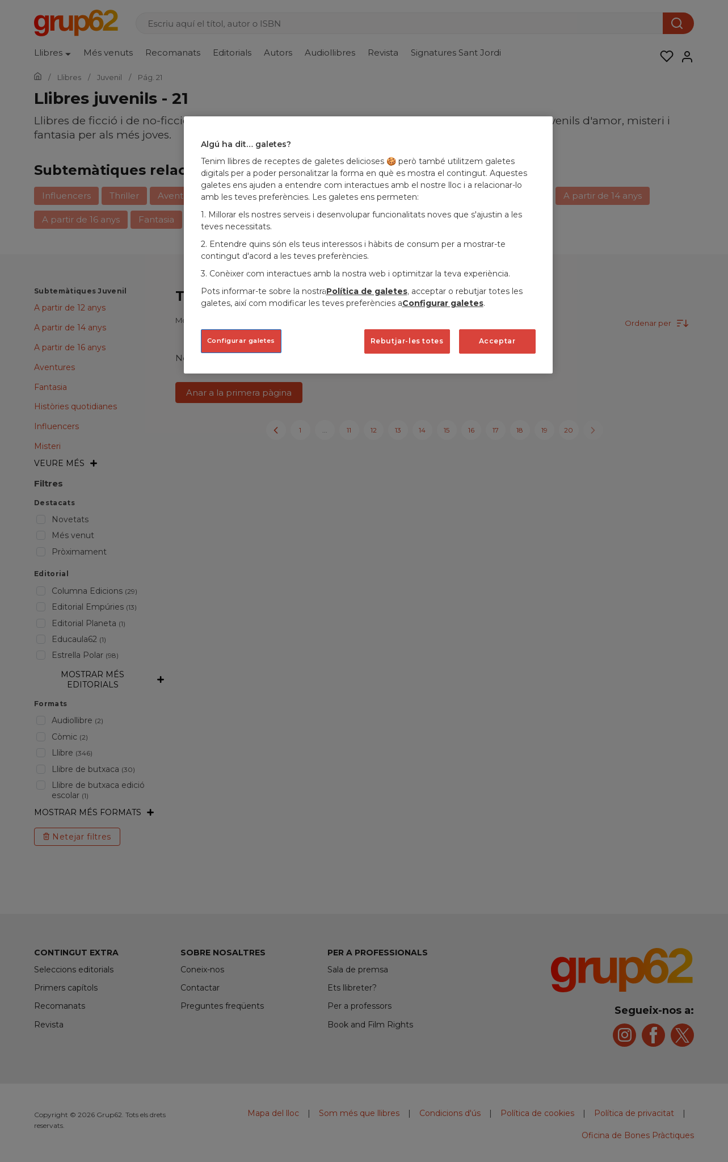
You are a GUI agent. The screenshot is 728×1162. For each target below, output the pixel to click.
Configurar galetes (442, 303)
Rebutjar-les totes (407, 341)
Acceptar (497, 341)
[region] (368, 245)
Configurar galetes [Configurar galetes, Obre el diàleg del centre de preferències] (241, 341)
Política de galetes (366, 291)
